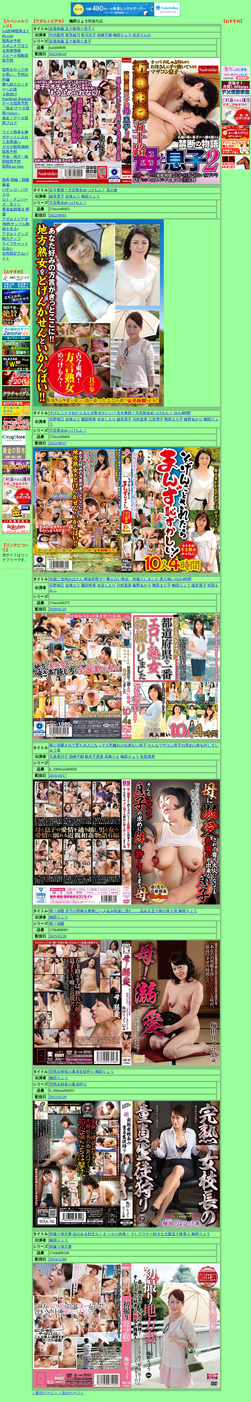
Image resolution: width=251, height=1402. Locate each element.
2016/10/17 (57, 775)
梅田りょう (122, 35)
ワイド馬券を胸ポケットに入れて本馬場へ (15, 137)
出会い (7, 249)
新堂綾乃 (72, 35)
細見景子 (56, 196)
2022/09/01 (57, 215)
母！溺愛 (56, 924)
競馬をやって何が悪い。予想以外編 (15, 74)
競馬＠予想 (11, 41)
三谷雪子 (155, 419)
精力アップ (11, 239)
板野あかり (193, 419)
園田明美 (88, 419)
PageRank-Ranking (16, 99)
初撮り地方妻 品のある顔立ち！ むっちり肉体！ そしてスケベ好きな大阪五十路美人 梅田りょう (129, 1234)
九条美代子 (58, 757)
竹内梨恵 (56, 35)
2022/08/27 (57, 443)
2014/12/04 (57, 1259)
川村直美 (140, 419)
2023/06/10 (57, 54)
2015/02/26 (57, 936)
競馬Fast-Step (13, 166)
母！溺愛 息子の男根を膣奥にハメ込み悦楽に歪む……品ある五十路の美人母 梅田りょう (123, 911)
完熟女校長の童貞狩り (68, 1084)
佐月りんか (142, 35)
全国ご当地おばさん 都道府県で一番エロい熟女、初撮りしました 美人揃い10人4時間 (120, 579)
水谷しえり (106, 419)
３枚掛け (9, 94)
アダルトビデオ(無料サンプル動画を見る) (15, 224)
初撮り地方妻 (60, 1247)
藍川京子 (88, 35)
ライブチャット (15, 244)
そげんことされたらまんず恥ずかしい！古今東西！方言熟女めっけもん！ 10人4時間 (119, 413)
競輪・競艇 (20, 180)
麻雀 (6, 185)
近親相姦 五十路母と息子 (70, 41)
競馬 (6, 180)
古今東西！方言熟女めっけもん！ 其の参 (83, 190)
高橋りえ (111, 757)
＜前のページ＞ (45, 1393)
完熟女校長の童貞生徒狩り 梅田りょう (81, 1072)
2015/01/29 (57, 1097)
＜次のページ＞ (71, 1393)
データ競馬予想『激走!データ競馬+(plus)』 (15, 108)
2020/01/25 (57, 609)
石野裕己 (56, 419)
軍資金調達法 (13, 209)
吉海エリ (72, 196)
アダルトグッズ (15, 234)
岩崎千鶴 (104, 35)
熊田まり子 (173, 419)
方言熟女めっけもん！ (68, 203)
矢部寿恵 (147, 757)
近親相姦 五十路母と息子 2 (71, 29)
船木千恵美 (94, 757)
